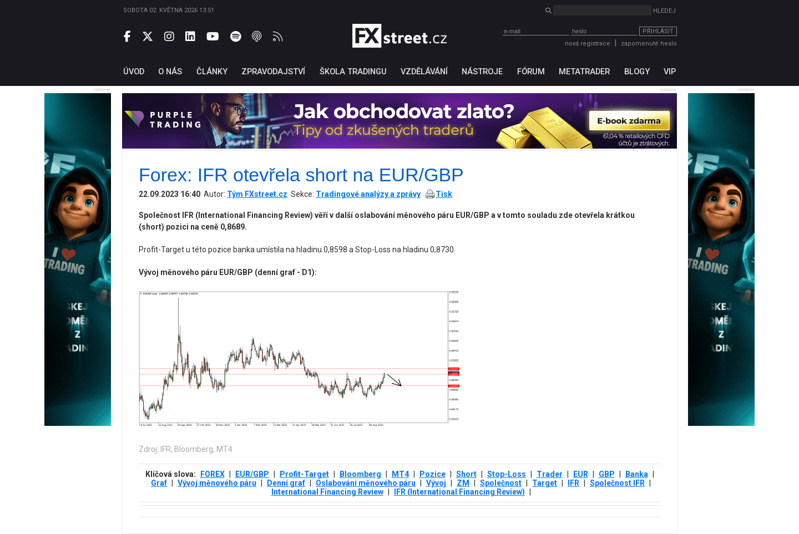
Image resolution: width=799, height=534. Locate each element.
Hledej (664, 10)
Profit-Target (304, 474)
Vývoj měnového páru (217, 483)
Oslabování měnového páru (366, 483)
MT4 (400, 474)
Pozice (432, 474)
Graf (159, 483)
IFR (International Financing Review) (459, 491)
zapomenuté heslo (649, 43)
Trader (550, 474)
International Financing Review (327, 491)
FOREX (212, 474)
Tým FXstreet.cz (257, 194)
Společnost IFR (617, 483)
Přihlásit (658, 31)
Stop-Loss (506, 474)
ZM (463, 483)
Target (544, 483)
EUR (580, 474)
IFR (573, 483)
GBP (607, 474)
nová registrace (587, 43)
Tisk (444, 194)
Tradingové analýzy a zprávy (368, 194)
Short (466, 474)
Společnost (501, 483)
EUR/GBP (252, 474)
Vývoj (436, 483)
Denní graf (286, 483)
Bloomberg (360, 474)
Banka (636, 474)
